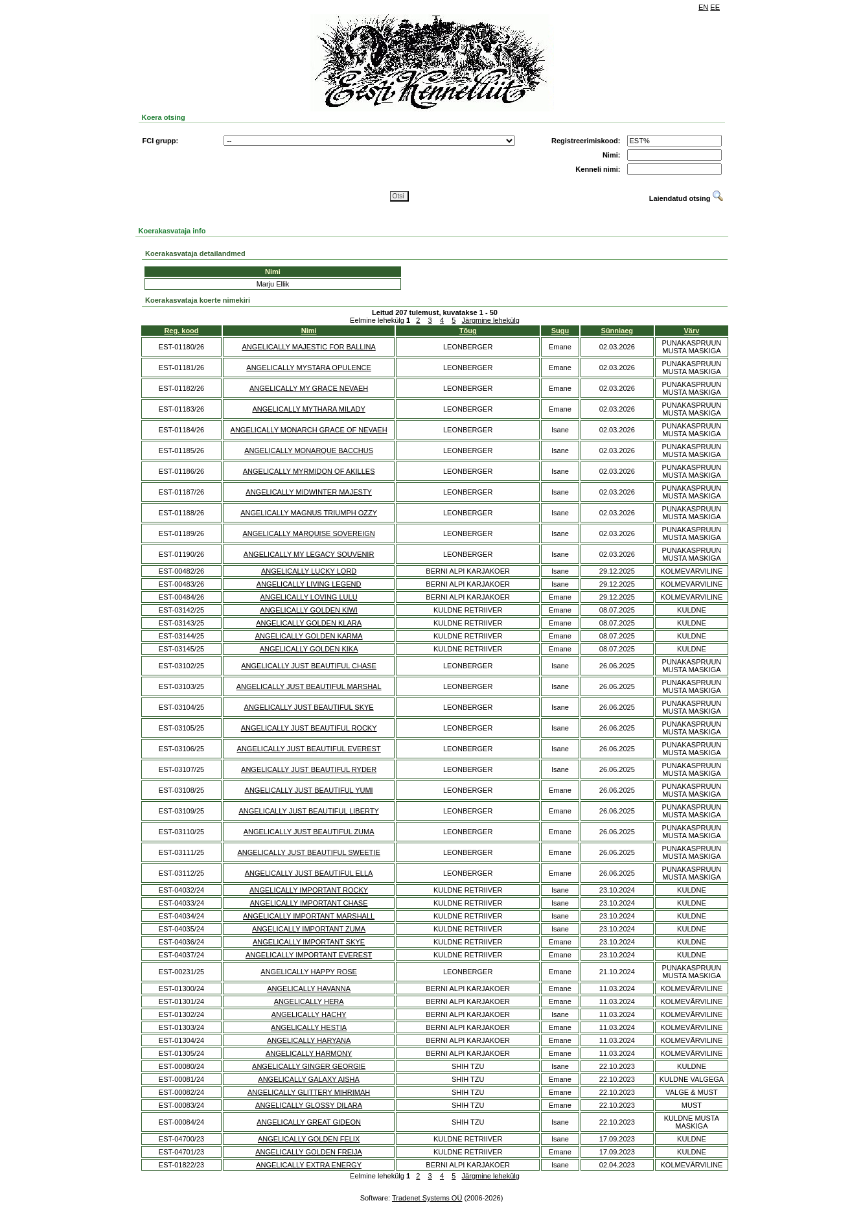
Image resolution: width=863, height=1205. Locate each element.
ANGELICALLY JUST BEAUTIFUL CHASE (308, 666)
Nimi (309, 330)
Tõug (468, 330)
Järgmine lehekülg (491, 320)
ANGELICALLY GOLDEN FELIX (309, 1139)
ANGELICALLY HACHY (309, 1014)
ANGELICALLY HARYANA (309, 1040)
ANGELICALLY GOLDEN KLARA (309, 623)
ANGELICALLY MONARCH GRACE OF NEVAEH (309, 430)
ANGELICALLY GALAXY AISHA (309, 1079)
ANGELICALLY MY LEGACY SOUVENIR (309, 554)
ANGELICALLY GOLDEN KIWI (309, 610)
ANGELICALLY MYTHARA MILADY (308, 409)
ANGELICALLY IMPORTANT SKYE (309, 942)
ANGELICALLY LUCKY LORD (308, 571)
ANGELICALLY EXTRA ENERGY (309, 1165)
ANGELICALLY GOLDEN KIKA (309, 649)
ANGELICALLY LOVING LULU (309, 597)
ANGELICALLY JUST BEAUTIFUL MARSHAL (309, 686)
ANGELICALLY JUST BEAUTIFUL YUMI (309, 790)
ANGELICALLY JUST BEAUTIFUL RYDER (308, 769)
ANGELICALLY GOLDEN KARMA (309, 636)
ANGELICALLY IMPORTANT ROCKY (308, 890)
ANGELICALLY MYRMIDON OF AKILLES (309, 471)
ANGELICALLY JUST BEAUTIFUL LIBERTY (308, 811)
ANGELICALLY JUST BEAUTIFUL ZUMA (309, 832)
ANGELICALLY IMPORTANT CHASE (309, 903)
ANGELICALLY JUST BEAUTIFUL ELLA (309, 873)
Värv (692, 330)
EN (703, 7)
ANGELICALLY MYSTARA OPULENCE (308, 367)
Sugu (560, 330)
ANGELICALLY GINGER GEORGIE (308, 1066)
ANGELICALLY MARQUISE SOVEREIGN (308, 533)
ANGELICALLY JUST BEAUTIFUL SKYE (309, 707)
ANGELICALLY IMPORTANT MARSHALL (308, 916)
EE (715, 7)
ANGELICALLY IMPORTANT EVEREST (309, 955)
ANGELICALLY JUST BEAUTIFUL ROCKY (309, 728)
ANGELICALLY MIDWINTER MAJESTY (309, 492)
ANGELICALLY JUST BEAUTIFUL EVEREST (309, 749)
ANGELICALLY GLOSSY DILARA (308, 1105)
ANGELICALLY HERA (309, 1001)
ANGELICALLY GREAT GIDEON (309, 1122)
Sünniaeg (617, 330)
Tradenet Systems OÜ (427, 1198)
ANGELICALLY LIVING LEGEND (309, 584)
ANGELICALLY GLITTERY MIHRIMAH (308, 1092)
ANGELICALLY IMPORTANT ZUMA (308, 929)
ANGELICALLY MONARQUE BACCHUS (308, 450)
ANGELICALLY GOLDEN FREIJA (308, 1152)
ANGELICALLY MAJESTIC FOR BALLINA (309, 347)
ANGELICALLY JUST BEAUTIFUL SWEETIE (308, 852)
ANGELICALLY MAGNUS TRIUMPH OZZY (308, 513)
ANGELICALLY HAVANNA (309, 988)
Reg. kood (181, 330)
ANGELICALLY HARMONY (309, 1053)
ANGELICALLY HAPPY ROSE (308, 972)
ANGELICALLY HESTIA (309, 1027)
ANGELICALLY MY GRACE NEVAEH (308, 388)
